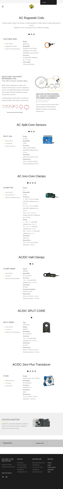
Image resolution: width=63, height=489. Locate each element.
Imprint (50, 462)
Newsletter (51, 469)
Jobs (49, 472)
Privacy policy (52, 467)
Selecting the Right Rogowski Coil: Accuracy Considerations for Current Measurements (48, 96)
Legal (49, 465)
